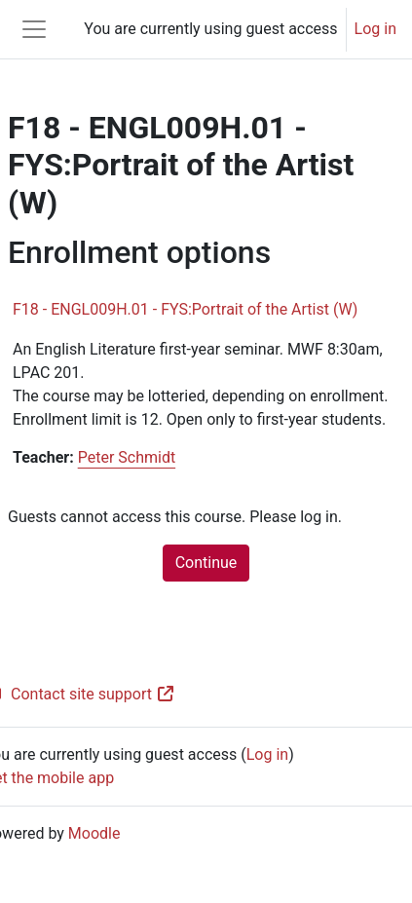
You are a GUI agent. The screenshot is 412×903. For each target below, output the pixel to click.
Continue (206, 562)
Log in (375, 28)
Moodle (94, 833)
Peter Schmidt (126, 457)
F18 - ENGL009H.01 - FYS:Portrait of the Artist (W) (185, 309)
